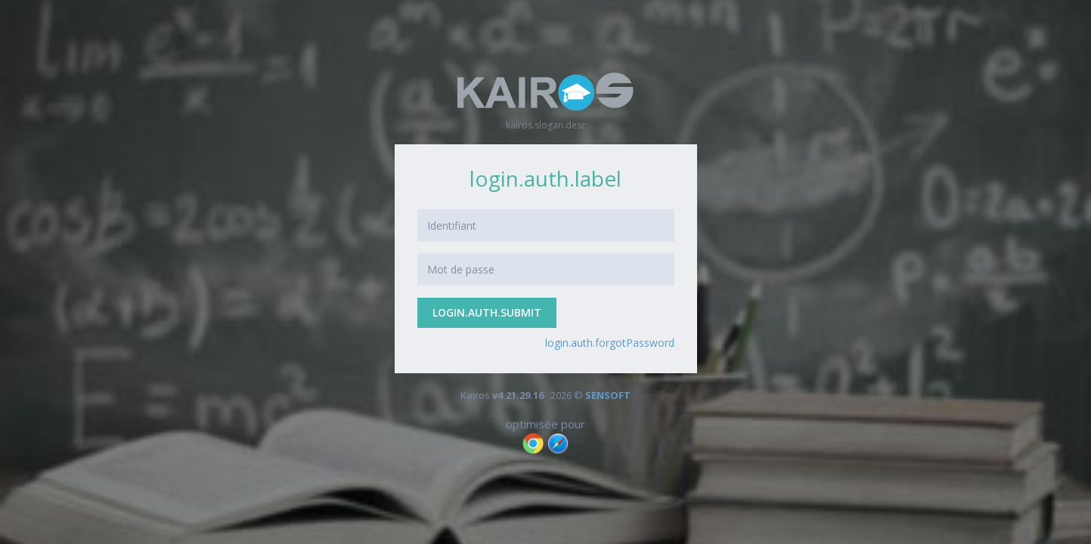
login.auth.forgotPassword (609, 342)
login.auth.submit (486, 312)
